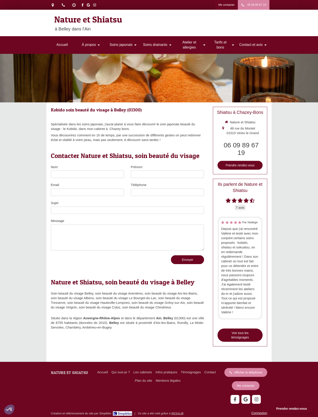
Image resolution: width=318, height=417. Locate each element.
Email (55, 185)
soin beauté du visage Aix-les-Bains (171, 293)
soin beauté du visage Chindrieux (146, 307)
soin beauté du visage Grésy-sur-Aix (158, 302)
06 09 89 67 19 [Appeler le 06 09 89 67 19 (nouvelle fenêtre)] (241, 148)
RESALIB (177, 413)
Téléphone (138, 185)
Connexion (259, 413)
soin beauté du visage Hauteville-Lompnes (98, 302)
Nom (54, 167)
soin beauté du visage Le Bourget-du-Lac (126, 298)
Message (57, 221)
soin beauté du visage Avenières (119, 293)
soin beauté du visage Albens (72, 298)
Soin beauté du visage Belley (72, 293)
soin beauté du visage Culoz (99, 307)
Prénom (136, 167)
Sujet (54, 203)
